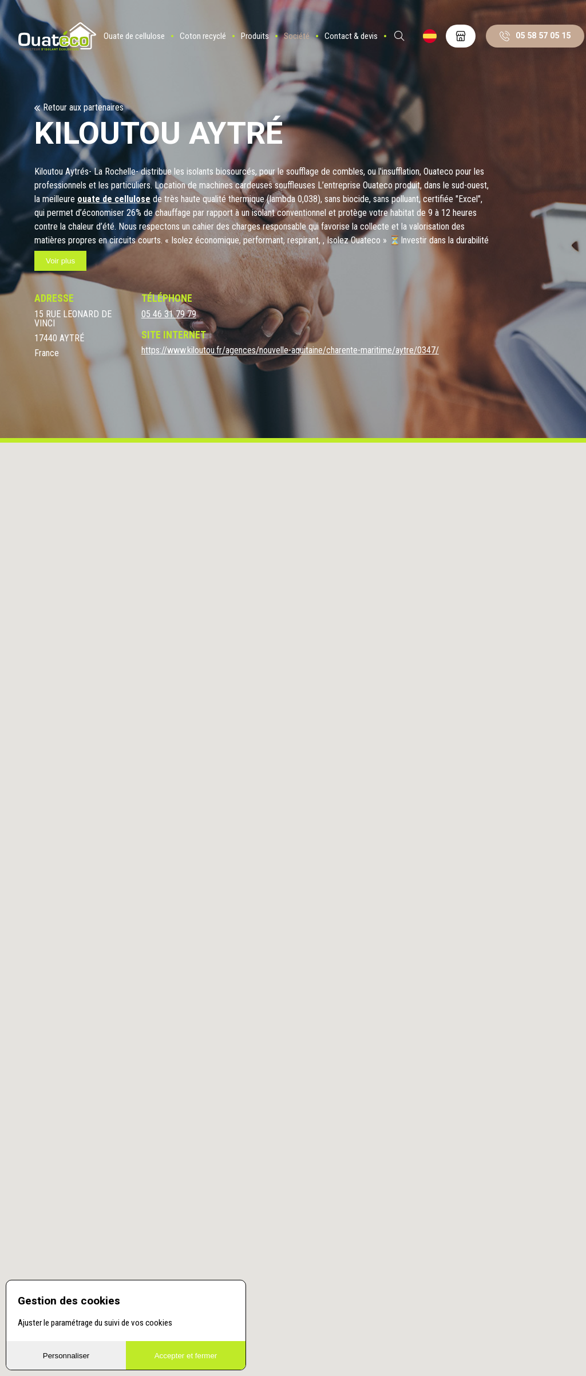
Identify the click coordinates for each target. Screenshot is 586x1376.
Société (305, 43)
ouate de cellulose (114, 199)
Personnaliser (66, 1355)
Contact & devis (359, 43)
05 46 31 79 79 (168, 314)
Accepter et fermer (186, 1355)
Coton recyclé (211, 43)
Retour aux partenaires (83, 107)
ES (438, 43)
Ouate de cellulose (142, 43)
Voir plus (60, 261)
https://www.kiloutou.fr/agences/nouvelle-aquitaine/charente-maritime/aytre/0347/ (290, 350)
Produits (263, 43)
